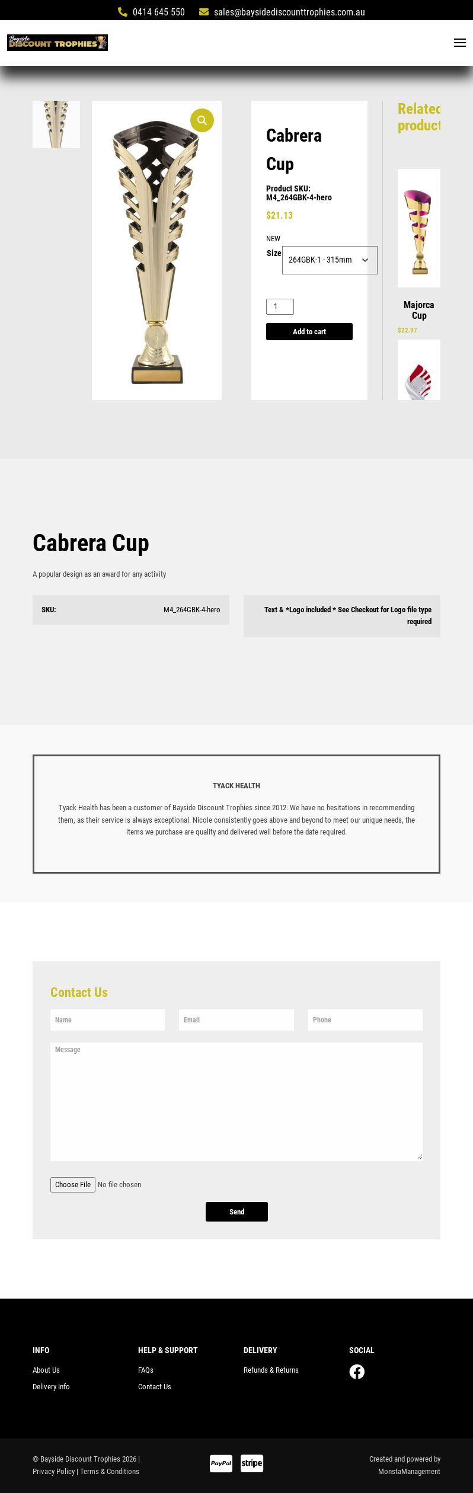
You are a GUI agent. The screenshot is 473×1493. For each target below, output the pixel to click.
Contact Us (154, 1386)
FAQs (146, 1370)
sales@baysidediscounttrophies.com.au (282, 12)
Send (236, 1212)
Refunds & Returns (271, 1370)
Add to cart (309, 331)
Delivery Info (51, 1386)
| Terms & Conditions (107, 1471)
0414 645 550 (151, 12)
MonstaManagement (409, 1471)
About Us (46, 1370)
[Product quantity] (280, 307)
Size (274, 254)
